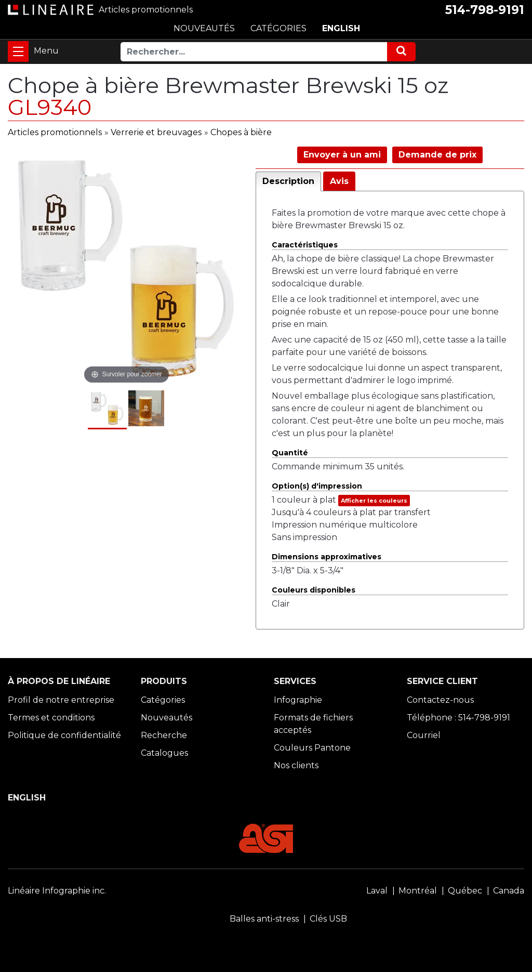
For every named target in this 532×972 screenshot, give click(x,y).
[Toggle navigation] (18, 51)
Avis (339, 181)
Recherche (164, 735)
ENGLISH (341, 28)
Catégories (163, 700)
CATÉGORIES (278, 28)
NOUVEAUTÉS (204, 28)
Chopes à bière (241, 132)
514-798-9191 (484, 10)
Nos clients (296, 765)
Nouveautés (166, 718)
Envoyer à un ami (342, 155)
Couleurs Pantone (312, 748)
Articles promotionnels (55, 132)
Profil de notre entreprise (61, 700)
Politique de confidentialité (64, 735)
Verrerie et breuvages (156, 132)
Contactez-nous (440, 700)
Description (288, 181)
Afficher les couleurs (374, 500)
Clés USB (328, 919)
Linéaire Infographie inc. (57, 891)
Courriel (424, 735)
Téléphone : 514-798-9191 (458, 718)
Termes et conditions (51, 718)
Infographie (298, 700)
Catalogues (164, 753)
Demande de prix (437, 155)
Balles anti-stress (264, 919)
